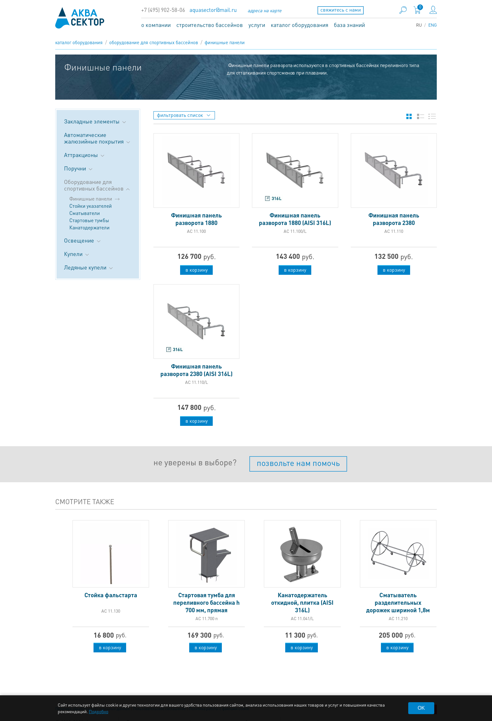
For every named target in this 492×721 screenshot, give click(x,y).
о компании (156, 24)
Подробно (98, 711)
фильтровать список (183, 115)
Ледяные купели (89, 267)
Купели (77, 253)
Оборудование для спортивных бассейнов (153, 42)
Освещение (83, 240)
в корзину (196, 269)
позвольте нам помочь (298, 462)
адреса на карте (264, 10)
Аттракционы (84, 154)
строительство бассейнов (209, 24)
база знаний (349, 24)
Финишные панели (225, 42)
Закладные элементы (95, 121)
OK (421, 708)
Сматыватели (84, 213)
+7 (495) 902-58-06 (163, 10)
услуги (257, 24)
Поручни (79, 168)
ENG (432, 25)
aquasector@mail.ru (213, 10)
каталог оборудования (299, 24)
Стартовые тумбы (89, 220)
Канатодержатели (89, 227)
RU (419, 25)
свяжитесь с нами (340, 9)
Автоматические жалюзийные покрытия (97, 138)
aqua (79, 18)
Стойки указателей (90, 205)
